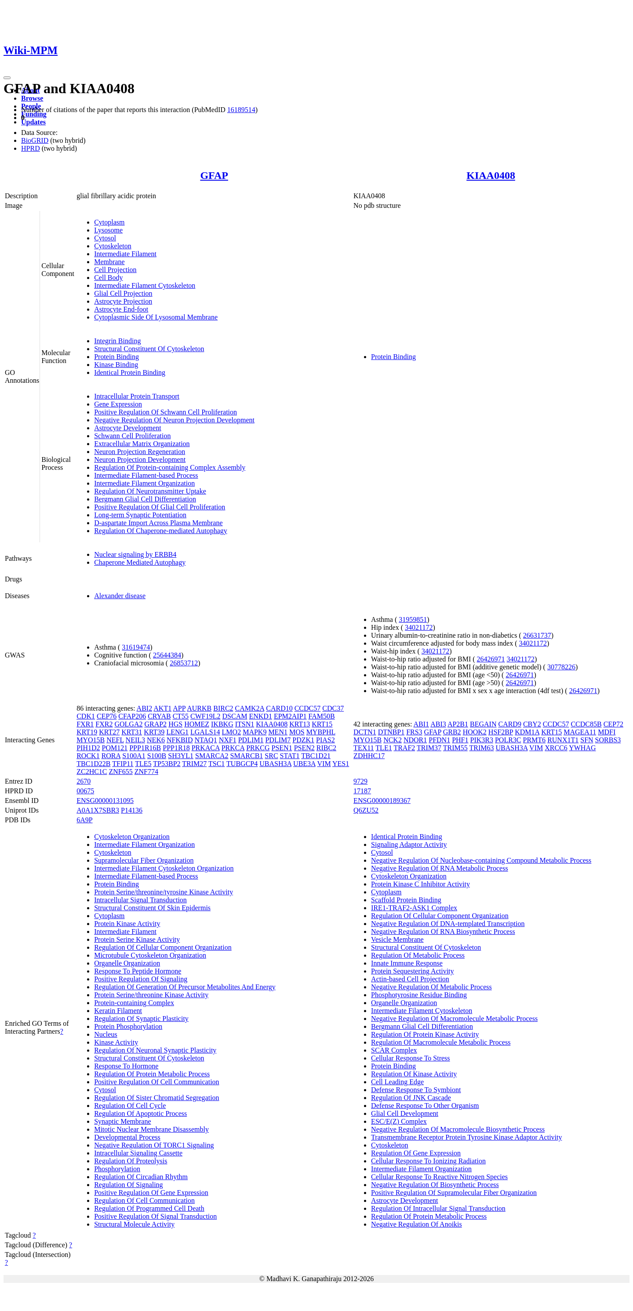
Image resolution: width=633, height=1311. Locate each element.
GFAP (214, 175)
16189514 (241, 109)
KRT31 (131, 732)
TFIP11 (122, 763)
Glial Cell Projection (123, 293)
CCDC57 (308, 708)
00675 (85, 791)
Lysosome (108, 230)
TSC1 (216, 763)
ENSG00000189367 (382, 800)
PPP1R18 (176, 748)
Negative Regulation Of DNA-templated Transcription (447, 923)
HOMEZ (196, 724)
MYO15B (90, 740)
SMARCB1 (246, 755)
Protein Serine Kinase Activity (137, 939)
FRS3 (414, 732)
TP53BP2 (166, 763)
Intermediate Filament (125, 254)
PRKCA (233, 748)
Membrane (109, 261)
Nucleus (105, 1034)
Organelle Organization (127, 963)
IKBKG (222, 724)
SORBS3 (608, 740)
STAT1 (290, 755)
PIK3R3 (481, 740)
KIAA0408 (490, 175)
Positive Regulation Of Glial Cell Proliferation (159, 507)
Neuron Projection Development (140, 459)
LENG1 (177, 732)
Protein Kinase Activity (127, 923)
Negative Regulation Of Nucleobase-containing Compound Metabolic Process (481, 860)
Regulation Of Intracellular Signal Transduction (438, 1208)
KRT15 (322, 724)
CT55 (181, 716)
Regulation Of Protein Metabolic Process (152, 1074)
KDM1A (527, 732)
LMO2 (231, 732)
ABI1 (421, 724)
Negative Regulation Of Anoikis (416, 1224)
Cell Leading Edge (397, 1082)
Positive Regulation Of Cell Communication (156, 1082)
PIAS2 (325, 740)
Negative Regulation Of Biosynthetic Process (435, 1184)
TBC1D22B (93, 763)
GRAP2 (155, 724)
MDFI (606, 732)
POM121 (115, 748)
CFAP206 (132, 716)
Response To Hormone (126, 1066)
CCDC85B (586, 724)
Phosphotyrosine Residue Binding (419, 995)
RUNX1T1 (562, 740)
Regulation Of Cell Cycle (130, 1105)
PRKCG (257, 748)
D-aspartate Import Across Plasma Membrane (158, 523)
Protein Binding (116, 356)
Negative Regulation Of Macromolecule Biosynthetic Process (458, 1129)
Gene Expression (118, 404)
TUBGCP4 (242, 763)
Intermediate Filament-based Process (146, 475)
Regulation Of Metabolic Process (418, 955)
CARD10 (279, 708)
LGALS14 (205, 732)
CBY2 (532, 724)
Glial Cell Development (404, 1113)
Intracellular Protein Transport (136, 396)
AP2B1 (457, 724)
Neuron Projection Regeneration (139, 451)
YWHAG (582, 748)
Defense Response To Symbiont (416, 1089)
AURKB (199, 708)
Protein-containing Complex (134, 1002)
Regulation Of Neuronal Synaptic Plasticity (155, 1050)
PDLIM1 (251, 740)
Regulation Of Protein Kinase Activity (425, 1034)
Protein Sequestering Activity (412, 971)
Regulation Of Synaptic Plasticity (141, 1018)
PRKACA (206, 748)
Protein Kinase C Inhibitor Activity (420, 884)
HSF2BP (500, 732)
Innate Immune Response (407, 963)
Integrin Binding (117, 341)
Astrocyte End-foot (121, 309)
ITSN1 (245, 724)
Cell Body (108, 277)
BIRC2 (223, 708)
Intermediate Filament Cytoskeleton (144, 285)
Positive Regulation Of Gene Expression (151, 1192)
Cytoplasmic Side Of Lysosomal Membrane (156, 317)
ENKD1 (260, 716)
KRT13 (299, 724)
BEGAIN (483, 724)
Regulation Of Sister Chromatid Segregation (156, 1097)
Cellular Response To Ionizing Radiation (428, 1161)
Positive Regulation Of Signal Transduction (155, 1216)
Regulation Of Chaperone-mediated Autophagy (160, 530)
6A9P (84, 820)
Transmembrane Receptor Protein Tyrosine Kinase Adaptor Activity (466, 1137)
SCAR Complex (394, 1050)
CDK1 (85, 716)
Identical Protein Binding (129, 372)
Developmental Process (127, 1137)
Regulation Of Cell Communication (144, 1200)
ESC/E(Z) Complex (399, 1121)
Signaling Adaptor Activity (409, 844)
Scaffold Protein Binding (406, 900)
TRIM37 (429, 748)
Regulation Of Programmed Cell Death (149, 1208)
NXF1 (227, 740)
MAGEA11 (580, 732)
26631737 (537, 635)
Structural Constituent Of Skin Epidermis (152, 908)
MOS (297, 732)
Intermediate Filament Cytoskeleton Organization (163, 868)
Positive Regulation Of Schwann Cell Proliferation (165, 412)
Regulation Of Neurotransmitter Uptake (150, 491)
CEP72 (613, 724)
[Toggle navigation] (7, 77)
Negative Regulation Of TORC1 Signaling (154, 1145)
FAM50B (322, 716)
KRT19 (86, 732)
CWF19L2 (205, 716)
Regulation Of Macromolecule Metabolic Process (440, 1042)
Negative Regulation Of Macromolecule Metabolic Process (454, 1018)
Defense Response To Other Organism (425, 1105)
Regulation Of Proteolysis (130, 1161)
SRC (271, 755)
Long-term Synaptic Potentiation (140, 515)
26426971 (491, 659)
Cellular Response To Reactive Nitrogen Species (439, 1176)
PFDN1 (439, 740)
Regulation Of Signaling (128, 1184)
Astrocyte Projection (123, 301)
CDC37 (333, 708)
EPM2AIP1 (290, 716)
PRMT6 (534, 740)
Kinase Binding (116, 364)
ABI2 (145, 708)
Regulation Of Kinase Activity (414, 1074)
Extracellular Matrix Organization (141, 443)
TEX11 (363, 748)
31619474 (136, 647)
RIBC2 (326, 748)
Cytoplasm (109, 222)
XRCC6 (556, 748)
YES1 (340, 763)
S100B (157, 755)
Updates (33, 122)
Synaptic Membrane (122, 1121)
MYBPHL (320, 732)
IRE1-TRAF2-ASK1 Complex (414, 908)
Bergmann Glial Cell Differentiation (145, 499)
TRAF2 (404, 748)
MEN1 (277, 732)
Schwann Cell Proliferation (132, 435)
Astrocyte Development (127, 428)
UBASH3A (275, 763)
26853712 (184, 663)
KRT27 (109, 732)
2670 (83, 781)
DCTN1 (364, 732)
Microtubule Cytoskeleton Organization (150, 955)
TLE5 (143, 763)
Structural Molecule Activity (134, 1224)
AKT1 (162, 708)
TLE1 (383, 748)
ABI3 (438, 724)
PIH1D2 (88, 748)
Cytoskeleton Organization (132, 836)
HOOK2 (475, 732)
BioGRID (34, 140)
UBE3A (304, 763)
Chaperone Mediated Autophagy (140, 562)
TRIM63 (481, 748)
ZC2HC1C (91, 771)
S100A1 (133, 755)
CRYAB (159, 716)
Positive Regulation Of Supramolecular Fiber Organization (454, 1192)
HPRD (30, 148)
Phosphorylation (117, 1169)
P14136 (131, 810)
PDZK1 (303, 740)
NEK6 (156, 740)
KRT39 (154, 732)
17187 (362, 791)
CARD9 (509, 724)
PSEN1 (282, 748)
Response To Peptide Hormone (137, 971)
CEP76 (106, 716)
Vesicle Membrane (397, 939)
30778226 (561, 667)
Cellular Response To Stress (410, 1058)
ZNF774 (146, 771)
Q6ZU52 (365, 810)
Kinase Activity (116, 1042)
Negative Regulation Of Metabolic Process (431, 987)
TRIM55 (455, 748)
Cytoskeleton (112, 246)
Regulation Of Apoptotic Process (140, 1113)
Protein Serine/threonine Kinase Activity (151, 995)
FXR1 (85, 724)
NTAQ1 (206, 740)
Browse (32, 98)
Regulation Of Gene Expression (416, 1153)
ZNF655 (121, 771)
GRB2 (452, 732)
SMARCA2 (212, 755)
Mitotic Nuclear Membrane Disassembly (151, 1129)
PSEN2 (304, 748)
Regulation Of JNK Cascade (411, 1097)
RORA (111, 755)
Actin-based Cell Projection (410, 979)
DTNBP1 (391, 732)
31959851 (413, 619)
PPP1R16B (145, 748)
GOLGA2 (128, 724)
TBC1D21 (316, 755)
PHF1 (460, 740)
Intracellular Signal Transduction (140, 900)
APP (179, 708)
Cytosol (105, 238)
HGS (175, 724)
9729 (360, 781)
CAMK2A (250, 708)
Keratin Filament (118, 1010)
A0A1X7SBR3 (97, 810)
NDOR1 (415, 740)
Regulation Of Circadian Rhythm (141, 1176)
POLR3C (508, 740)
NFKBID (180, 740)
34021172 (419, 627)
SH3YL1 (180, 755)
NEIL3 (135, 740)
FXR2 (104, 724)
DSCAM (234, 716)
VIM (324, 763)
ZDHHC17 (369, 755)
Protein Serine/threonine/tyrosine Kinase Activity (163, 892)
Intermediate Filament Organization (144, 483)
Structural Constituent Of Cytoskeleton (149, 348)
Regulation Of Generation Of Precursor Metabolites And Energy (185, 987)
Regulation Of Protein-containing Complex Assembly (169, 467)
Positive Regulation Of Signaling (140, 979)
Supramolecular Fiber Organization (143, 860)
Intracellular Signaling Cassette (138, 1153)
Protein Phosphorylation (128, 1026)
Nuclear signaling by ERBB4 (135, 554)
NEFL (115, 740)
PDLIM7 (278, 740)
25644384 (167, 655)
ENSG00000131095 (105, 800)
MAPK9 (254, 732)
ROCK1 (87, 755)
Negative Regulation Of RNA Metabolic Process (439, 868)
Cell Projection (115, 269)
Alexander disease (120, 595)
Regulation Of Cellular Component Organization (163, 947)
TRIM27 (194, 763)
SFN (586, 740)
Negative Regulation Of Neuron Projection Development (174, 420)
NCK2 (392, 740)
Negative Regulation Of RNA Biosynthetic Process (443, 931)
